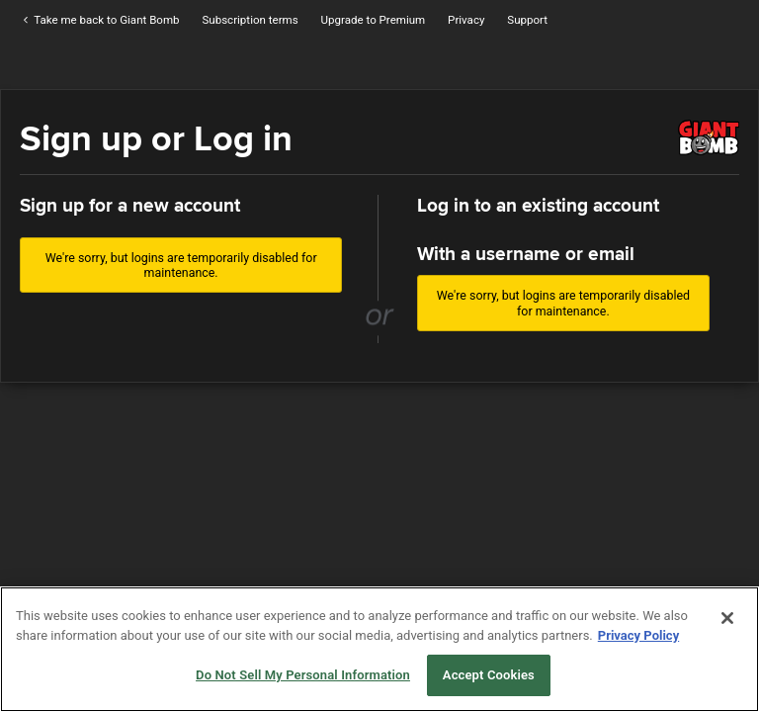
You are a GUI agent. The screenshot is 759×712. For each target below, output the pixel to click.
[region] (379, 649)
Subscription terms (249, 20)
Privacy (466, 20)
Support (527, 20)
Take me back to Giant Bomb (100, 20)
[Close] (727, 618)
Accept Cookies (489, 675)
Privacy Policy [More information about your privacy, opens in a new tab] (638, 635)
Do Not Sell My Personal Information (303, 675)
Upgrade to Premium (373, 20)
